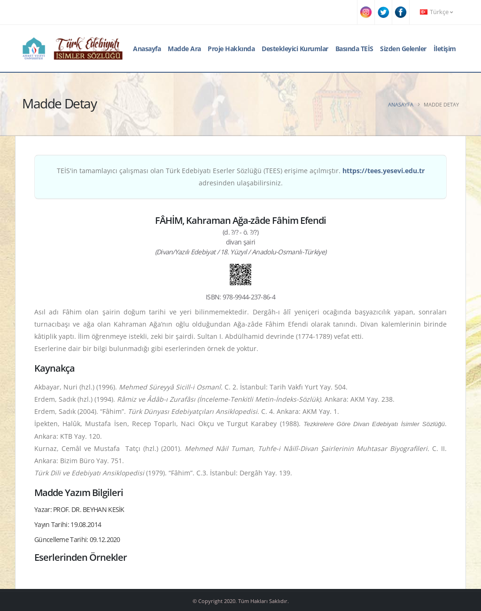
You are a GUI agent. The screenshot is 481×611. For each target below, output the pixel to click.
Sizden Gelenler (403, 48)
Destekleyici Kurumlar (295, 48)
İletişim (445, 48)
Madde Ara (184, 48)
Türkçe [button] (436, 12)
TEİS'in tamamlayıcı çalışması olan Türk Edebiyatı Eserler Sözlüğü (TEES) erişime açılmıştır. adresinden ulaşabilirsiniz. (241, 176)
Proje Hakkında (231, 48)
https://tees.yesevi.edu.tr (383, 170)
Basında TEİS (354, 48)
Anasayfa (147, 48)
